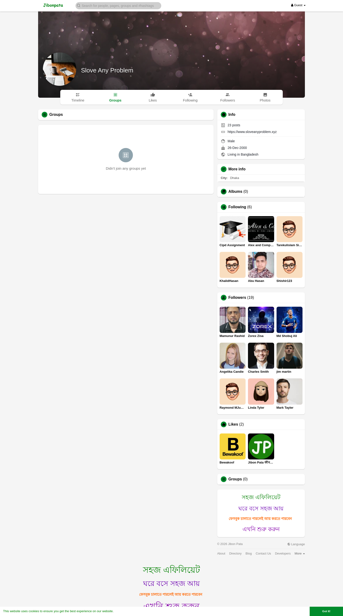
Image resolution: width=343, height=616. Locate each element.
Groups (235, 479)
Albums (235, 191)
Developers (283, 553)
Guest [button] (298, 5)
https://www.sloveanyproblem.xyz (252, 132)
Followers (237, 298)
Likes (233, 424)
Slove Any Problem (107, 70)
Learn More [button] (123, 611)
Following (237, 207)
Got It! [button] (326, 611)
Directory (235, 553)
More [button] (300, 553)
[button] (118, 5)
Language (296, 544)
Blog (249, 553)
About (221, 553)
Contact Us (263, 553)
